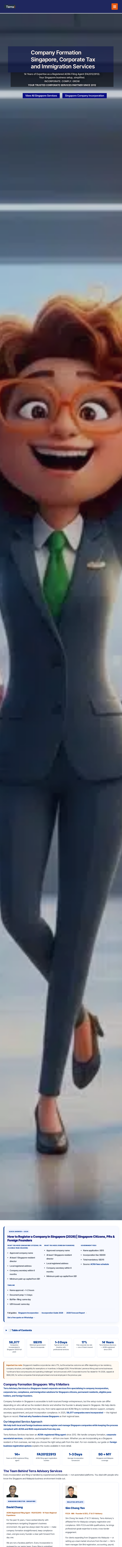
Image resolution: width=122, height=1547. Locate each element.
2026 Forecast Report (75, 1313)
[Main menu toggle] (115, 6)
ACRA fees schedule (99, 1264)
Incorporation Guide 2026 (52, 1313)
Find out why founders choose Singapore (39, 1416)
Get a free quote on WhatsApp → (21, 1317)
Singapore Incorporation (28, 1313)
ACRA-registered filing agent (52, 1434)
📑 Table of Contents (20, 1330)
